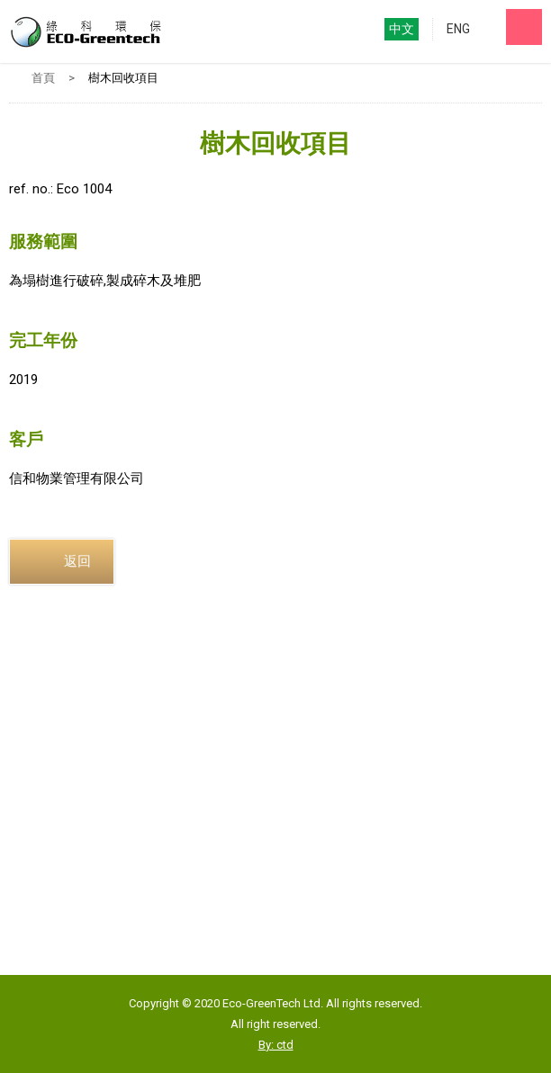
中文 (401, 29)
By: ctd (276, 1044)
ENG (458, 29)
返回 (77, 561)
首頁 (43, 78)
